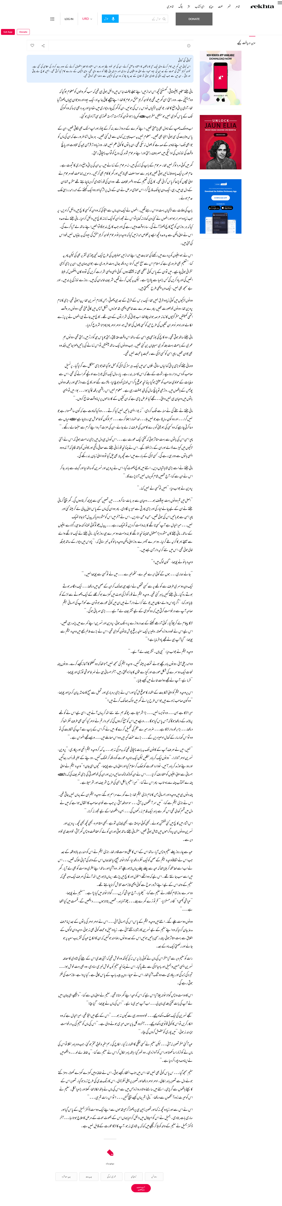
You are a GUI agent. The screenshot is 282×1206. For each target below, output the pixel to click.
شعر (229, 6)
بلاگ (180, 6)
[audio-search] (124, 18)
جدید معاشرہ (66, 1176)
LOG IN (83, 18)
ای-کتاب (199, 6)
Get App (8, 18)
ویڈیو (211, 6)
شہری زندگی (111, 1176)
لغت (220, 6)
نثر (188, 6)
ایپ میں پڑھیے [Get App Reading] (141, 1188)
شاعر (237, 6)
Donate (228, 18)
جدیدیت (89, 1176)
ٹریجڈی (133, 1176)
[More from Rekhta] (66, 18)
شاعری (170, 6)
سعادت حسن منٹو (188, 30)
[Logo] (262, 7)
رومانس (154, 1176)
